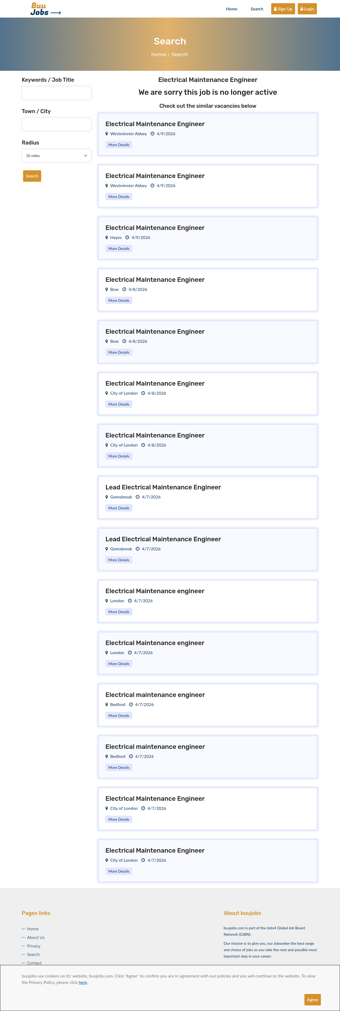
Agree (312, 999)
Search (257, 8)
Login (307, 8)
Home (231, 8)
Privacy (33, 946)
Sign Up (283, 8)
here (83, 982)
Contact (34, 963)
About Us (35, 937)
